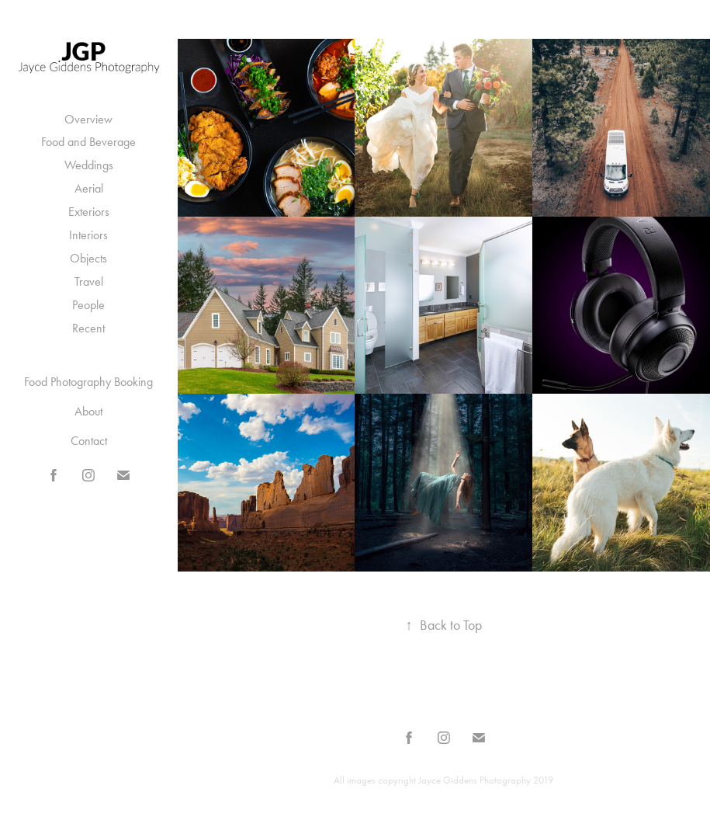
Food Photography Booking (88, 381)
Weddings (88, 165)
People (88, 304)
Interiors (88, 235)
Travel (88, 281)
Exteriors (88, 211)
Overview (88, 119)
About (88, 411)
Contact (89, 440)
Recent (88, 328)
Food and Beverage (88, 141)
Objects (88, 258)
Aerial (88, 188)
